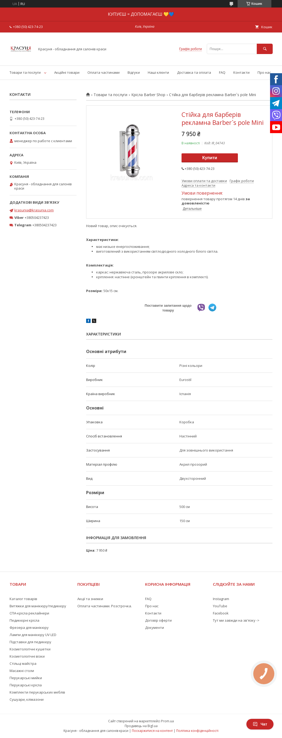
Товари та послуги (25, 72)
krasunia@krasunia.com (34, 210)
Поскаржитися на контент (152, 730)
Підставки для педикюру (30, 641)
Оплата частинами (103, 72)
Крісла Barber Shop (148, 95)
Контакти (241, 72)
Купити (209, 157)
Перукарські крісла (26, 685)
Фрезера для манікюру (29, 627)
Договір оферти (158, 620)
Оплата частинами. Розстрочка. (104, 606)
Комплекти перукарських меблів (37, 692)
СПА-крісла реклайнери (29, 613)
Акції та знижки (90, 598)
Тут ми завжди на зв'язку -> (236, 620)
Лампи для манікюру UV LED (33, 634)
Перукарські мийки (26, 677)
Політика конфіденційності (197, 730)
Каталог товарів (23, 598)
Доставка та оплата (194, 72)
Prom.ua (167, 721)
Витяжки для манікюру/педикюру (38, 606)
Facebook (221, 613)
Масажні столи (22, 670)
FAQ (222, 72)
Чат (260, 724)
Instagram (221, 598)
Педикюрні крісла (24, 620)
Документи (154, 627)
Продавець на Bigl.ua (141, 726)
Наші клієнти (158, 72)
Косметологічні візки (27, 656)
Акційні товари (66, 72)
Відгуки (134, 72)
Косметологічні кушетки (30, 649)
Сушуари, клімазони (27, 699)
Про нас (264, 72)
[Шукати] (265, 49)
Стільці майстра (23, 663)
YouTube (220, 606)
